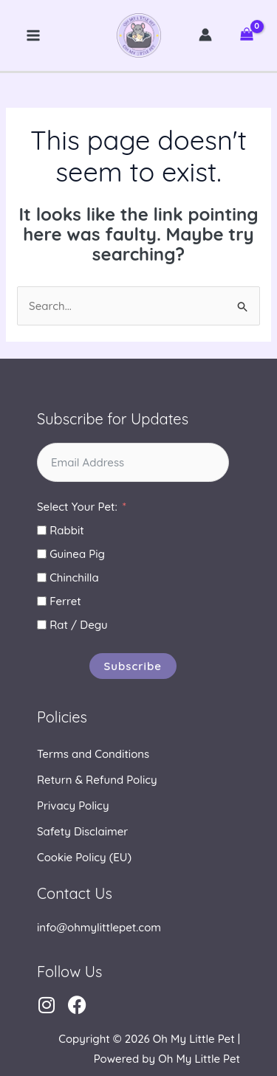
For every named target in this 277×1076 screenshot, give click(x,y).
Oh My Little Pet (139, 35)
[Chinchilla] (42, 577)
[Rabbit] (42, 530)
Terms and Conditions (93, 754)
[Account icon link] (205, 34)
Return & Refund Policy (97, 780)
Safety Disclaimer (82, 831)
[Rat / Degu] (42, 625)
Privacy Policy (73, 806)
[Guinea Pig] (42, 554)
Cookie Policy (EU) (84, 857)
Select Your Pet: (77, 507)
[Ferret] (42, 601)
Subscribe (133, 666)
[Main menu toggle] (33, 36)
